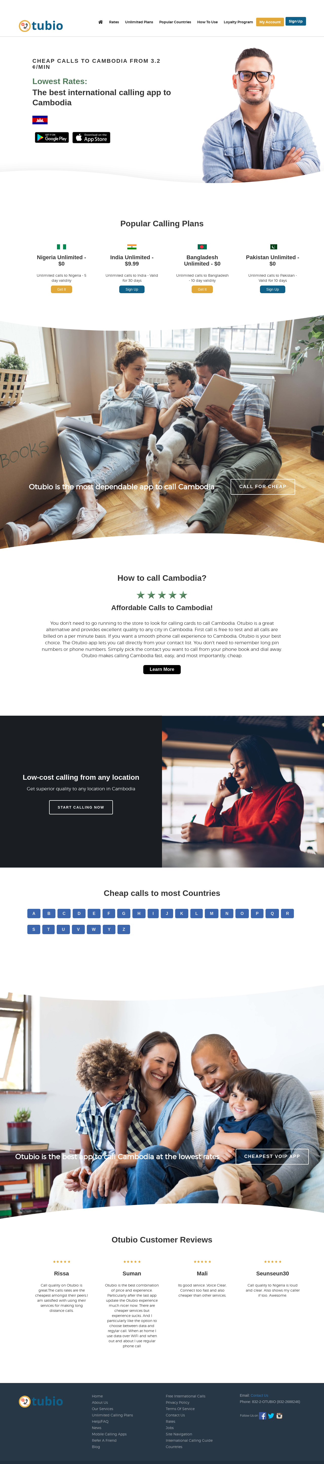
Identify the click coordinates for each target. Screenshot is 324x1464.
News (96, 1428)
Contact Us (175, 1415)
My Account (270, 22)
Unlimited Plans (139, 22)
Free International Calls (185, 1396)
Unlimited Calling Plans (112, 1415)
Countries (174, 1447)
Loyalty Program (238, 22)
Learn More (162, 669)
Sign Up (296, 21)
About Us (100, 1402)
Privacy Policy (177, 1402)
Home (97, 1396)
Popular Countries (175, 22)
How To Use (207, 22)
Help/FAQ (100, 1421)
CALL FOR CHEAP (263, 486)
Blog (96, 1447)
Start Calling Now (81, 807)
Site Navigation (179, 1434)
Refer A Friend (104, 1440)
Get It (61, 289)
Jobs (170, 1428)
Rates (114, 22)
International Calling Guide (189, 1440)
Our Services (102, 1409)
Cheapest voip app (272, 1156)
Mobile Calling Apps (109, 1434)
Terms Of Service (180, 1409)
